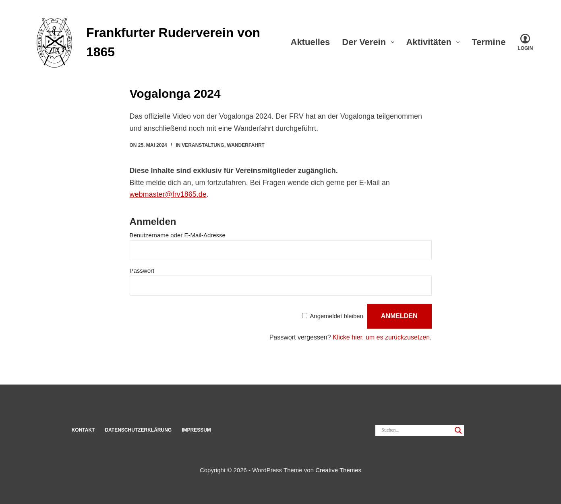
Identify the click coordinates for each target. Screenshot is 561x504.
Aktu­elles (310, 42)
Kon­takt (83, 430)
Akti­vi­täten (434, 42)
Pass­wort (142, 270)
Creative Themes (338, 470)
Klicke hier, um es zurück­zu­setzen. (382, 337)
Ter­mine (494, 42)
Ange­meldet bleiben (336, 316)
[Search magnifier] (458, 430)
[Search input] (416, 430)
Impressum (196, 430)
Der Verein (369, 42)
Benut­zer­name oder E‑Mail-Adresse (178, 235)
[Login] (525, 42)
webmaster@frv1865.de (168, 194)
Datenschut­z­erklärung (138, 430)
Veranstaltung (203, 145)
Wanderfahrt (246, 145)
